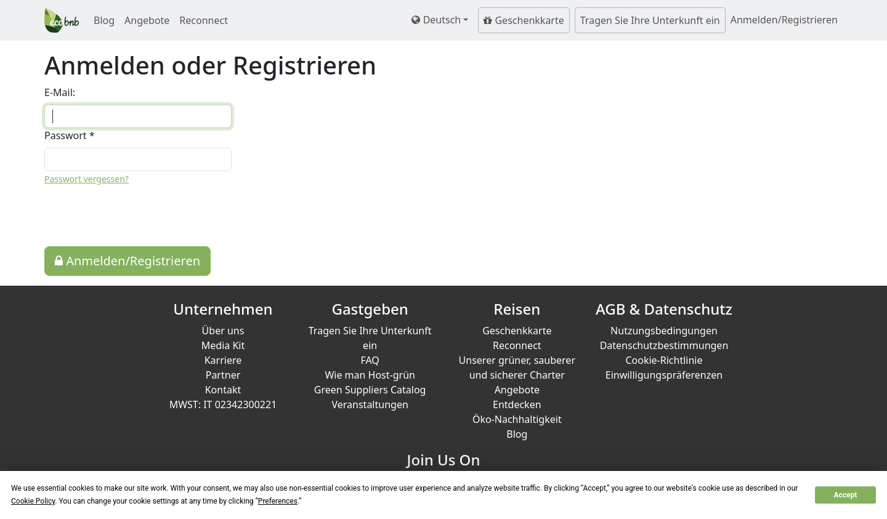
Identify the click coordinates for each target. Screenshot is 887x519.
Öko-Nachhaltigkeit (517, 419)
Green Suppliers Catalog (370, 389)
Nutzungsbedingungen (664, 330)
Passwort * (69, 135)
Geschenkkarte (524, 20)
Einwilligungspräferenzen (664, 375)
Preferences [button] (278, 501)
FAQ (369, 360)
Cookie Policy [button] (33, 501)
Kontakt (223, 389)
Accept (845, 495)
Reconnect (203, 20)
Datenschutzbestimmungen (664, 345)
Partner (223, 375)
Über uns (223, 330)
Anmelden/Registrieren (127, 260)
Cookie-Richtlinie (663, 360)
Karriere (223, 360)
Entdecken (517, 404)
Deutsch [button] (436, 19)
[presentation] (138, 216)
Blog (104, 20)
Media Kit (223, 345)
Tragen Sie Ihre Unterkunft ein (650, 20)
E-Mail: (59, 92)
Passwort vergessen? (86, 179)
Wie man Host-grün (370, 375)
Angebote (146, 20)
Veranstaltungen (369, 404)
